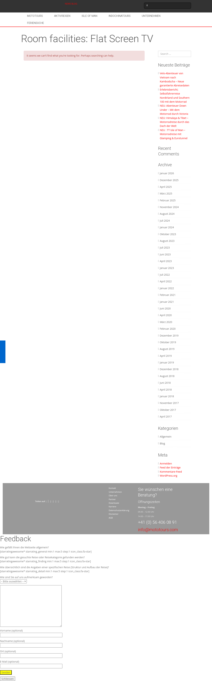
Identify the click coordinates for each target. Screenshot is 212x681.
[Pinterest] (55, 501)
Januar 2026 (167, 173)
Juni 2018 (165, 382)
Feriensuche (35, 23)
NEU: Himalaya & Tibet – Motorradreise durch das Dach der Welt (174, 122)
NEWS (68, 3)
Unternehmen (151, 16)
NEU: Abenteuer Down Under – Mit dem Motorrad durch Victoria (174, 109)
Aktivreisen (62, 16)
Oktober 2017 (168, 410)
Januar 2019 (167, 362)
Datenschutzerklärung (119, 510)
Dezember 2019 (169, 335)
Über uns (113, 495)
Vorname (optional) (31, 633)
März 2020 (166, 322)
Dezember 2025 (169, 180)
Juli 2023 (165, 247)
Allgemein (165, 436)
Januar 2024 (167, 227)
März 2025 (166, 193)
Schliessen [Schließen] (7, 678)
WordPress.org (168, 475)
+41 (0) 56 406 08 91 (157, 522)
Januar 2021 (167, 301)
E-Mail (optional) (31, 664)
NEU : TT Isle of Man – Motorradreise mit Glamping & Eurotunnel (174, 134)
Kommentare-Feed (171, 471)
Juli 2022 (165, 274)
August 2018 (167, 376)
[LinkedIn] (58, 501)
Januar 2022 (167, 288)
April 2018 (166, 389)
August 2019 (167, 349)
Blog (162, 443)
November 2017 (169, 403)
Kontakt (112, 488)
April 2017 (166, 416)
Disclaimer (113, 514)
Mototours (35, 16)
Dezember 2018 (169, 369)
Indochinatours (120, 16)
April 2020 (166, 315)
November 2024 (169, 207)
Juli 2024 (165, 220)
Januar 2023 (167, 268)
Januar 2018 (167, 396)
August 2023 (167, 241)
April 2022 (166, 281)
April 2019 (166, 355)
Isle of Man (89, 16)
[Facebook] (50, 501)
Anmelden (166, 463)
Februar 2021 (168, 295)
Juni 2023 (165, 254)
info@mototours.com (158, 529)
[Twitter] (53, 501)
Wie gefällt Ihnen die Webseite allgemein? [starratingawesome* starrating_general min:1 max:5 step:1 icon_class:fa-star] (46, 549)
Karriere (112, 506)
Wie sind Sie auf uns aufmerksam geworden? (26, 579)
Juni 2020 (165, 308)
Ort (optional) (31, 653)
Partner (112, 499)
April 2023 (166, 261)
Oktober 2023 (168, 234)
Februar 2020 (168, 328)
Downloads (114, 503)
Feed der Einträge (170, 467)
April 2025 (166, 187)
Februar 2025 (168, 200)
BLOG (74, 3)
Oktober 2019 (168, 342)
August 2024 (167, 213)
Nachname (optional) (31, 643)
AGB (111, 517)
